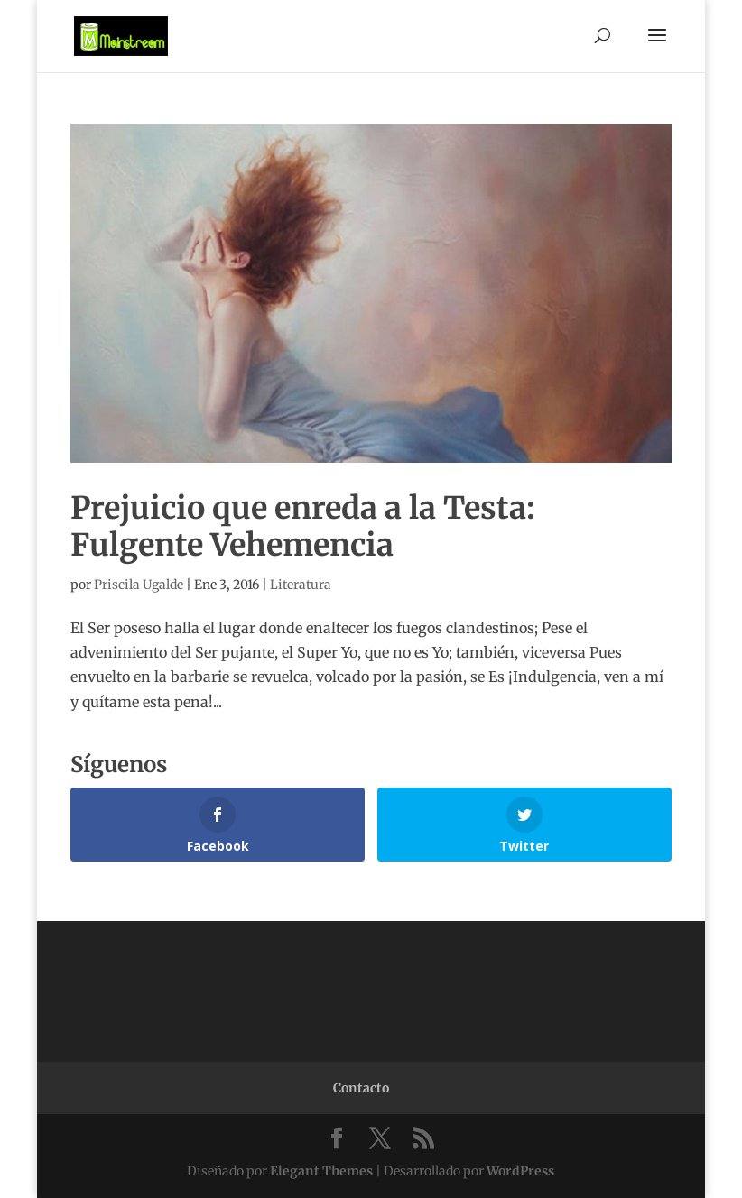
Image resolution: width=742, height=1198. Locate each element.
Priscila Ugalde (138, 584)
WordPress (520, 1171)
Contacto (361, 1088)
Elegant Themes (321, 1171)
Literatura (300, 584)
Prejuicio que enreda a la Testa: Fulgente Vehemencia (302, 526)
